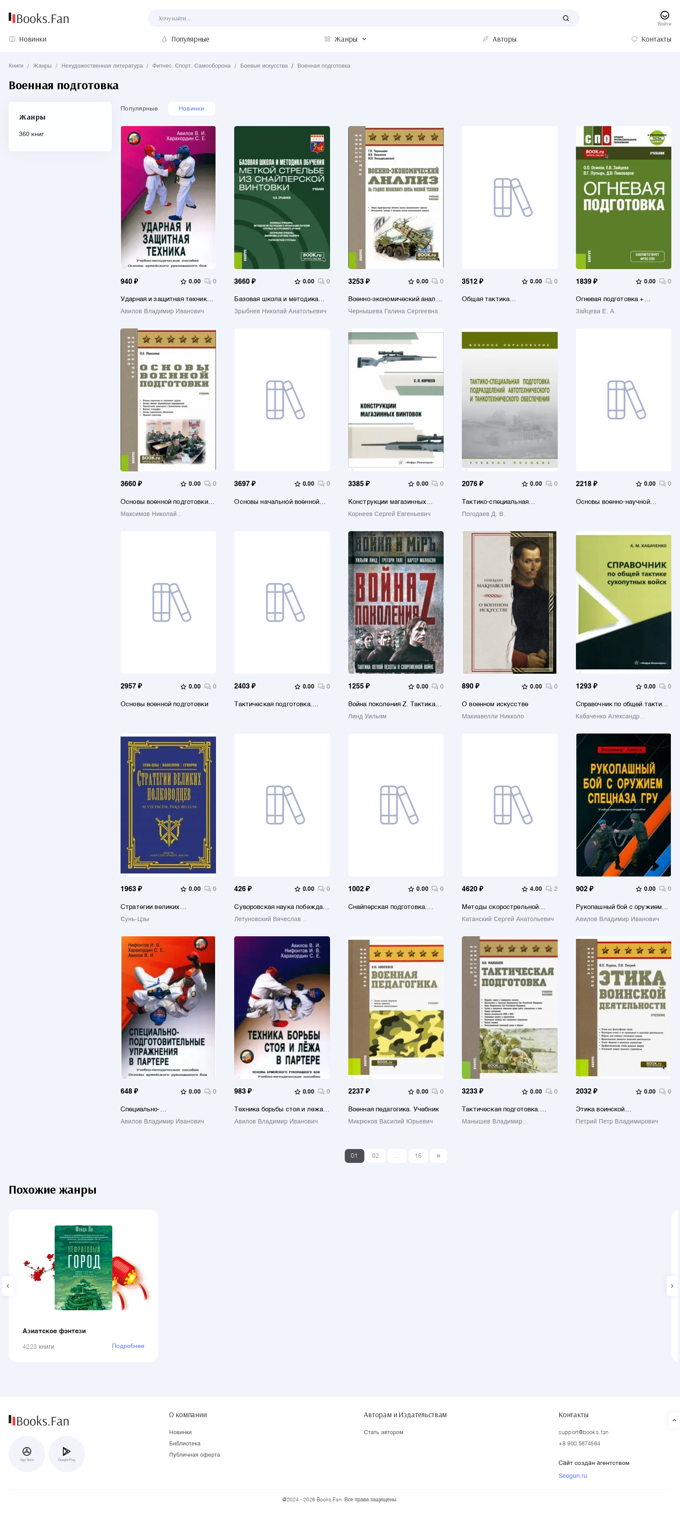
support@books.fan (583, 1432)
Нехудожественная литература (102, 66)
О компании (187, 1414)
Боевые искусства (264, 66)
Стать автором (383, 1432)
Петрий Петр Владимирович (617, 1122)
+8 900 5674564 (579, 1444)
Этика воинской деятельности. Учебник (612, 1109)
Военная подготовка (324, 66)
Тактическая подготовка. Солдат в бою (273, 704)
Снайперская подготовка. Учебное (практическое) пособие (387, 907)
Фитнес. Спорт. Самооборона (192, 66)
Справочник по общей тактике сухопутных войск (622, 704)
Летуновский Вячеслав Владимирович (267, 919)
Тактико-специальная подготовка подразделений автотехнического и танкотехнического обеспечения (504, 502)
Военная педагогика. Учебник (393, 1109)
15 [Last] (418, 1156)
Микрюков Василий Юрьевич (390, 1122)
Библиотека (184, 1444)
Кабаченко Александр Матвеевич (608, 717)
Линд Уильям (367, 717)
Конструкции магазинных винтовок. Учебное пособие (390, 502)
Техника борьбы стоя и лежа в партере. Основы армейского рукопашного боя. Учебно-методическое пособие (281, 1109)
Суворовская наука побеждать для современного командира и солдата (282, 907)
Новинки (192, 109)
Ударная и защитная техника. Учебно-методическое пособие (168, 299)
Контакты (573, 1414)
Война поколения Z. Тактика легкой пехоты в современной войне (394, 704)
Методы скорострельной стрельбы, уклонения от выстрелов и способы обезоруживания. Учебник (502, 907)
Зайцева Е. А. (596, 311)
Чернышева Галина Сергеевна (393, 311)
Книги (16, 66)
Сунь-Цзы (135, 919)
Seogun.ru (573, 1476)
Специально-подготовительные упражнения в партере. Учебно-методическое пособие (168, 1109)
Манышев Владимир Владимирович (492, 1122)
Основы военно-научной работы (613, 502)
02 (375, 1156)
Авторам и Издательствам (405, 1414)
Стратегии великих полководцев (150, 907)
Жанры (42, 66)
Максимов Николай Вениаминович (149, 514)
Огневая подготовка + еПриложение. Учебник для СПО (618, 299)
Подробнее (128, 1346)
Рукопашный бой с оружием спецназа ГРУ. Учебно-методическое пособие (619, 907)
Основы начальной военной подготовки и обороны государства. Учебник (276, 502)
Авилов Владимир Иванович (162, 311)
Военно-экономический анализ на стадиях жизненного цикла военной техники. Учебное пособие (395, 299)
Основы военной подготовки (164, 704)
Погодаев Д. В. (483, 514)
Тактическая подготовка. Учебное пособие (500, 1109)
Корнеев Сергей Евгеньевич (389, 514)
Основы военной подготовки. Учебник (165, 502)
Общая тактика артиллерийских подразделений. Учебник (500, 299)
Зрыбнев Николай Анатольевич (280, 311)
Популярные (139, 109)
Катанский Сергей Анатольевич (508, 919)
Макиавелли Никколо (493, 717)
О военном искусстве (495, 704)
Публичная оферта (194, 1455)
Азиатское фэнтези (54, 1331)
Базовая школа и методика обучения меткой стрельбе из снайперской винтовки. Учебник (280, 299)
